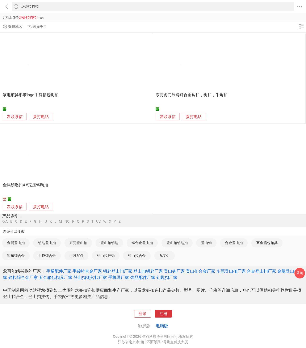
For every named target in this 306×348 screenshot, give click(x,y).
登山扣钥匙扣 (177, 243)
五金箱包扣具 (267, 243)
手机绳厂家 (118, 277)
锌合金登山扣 (142, 243)
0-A (5, 221)
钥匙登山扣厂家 (117, 271)
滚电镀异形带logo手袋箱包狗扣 (30, 95)
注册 (163, 313)
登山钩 (206, 243)
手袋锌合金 (47, 255)
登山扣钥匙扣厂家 (90, 277)
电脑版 (162, 325)
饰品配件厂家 (142, 277)
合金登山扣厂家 (261, 271)
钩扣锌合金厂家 (23, 277)
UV (98, 221)
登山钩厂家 (174, 271)
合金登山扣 (234, 243)
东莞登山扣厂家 (231, 271)
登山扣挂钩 (106, 255)
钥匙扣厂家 (166, 277)
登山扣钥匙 (109, 243)
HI (40, 221)
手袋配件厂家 (58, 271)
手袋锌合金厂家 (87, 271)
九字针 (164, 255)
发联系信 (15, 116)
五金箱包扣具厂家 (55, 277)
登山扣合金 (137, 255)
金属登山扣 (16, 243)
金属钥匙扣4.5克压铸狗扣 (25, 185)
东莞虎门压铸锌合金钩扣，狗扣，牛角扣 (191, 95)
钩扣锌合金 (16, 255)
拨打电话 (41, 116)
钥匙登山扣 (47, 243)
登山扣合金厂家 (200, 271)
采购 (299, 273)
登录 (143, 313)
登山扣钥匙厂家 (148, 271)
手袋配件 (76, 255)
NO (67, 221)
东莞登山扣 (78, 243)
